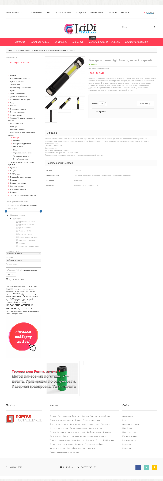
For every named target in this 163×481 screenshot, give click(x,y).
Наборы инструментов (22, 143)
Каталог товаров (24, 50)
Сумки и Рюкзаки (17, 81)
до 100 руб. (27, 299)
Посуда (13, 75)
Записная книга (30, 296)
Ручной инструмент (20, 159)
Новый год (24, 291)
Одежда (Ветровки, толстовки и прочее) (67, 431)
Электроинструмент (21, 156)
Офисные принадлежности (20, 87)
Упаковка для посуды (25, 239)
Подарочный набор (13, 302)
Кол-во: (95, 103)
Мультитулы (18, 146)
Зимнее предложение (13, 296)
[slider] (6, 211)
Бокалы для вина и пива (26, 236)
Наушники (21, 308)
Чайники (20, 243)
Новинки (13, 192)
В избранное (101, 111)
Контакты (125, 12)
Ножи (15, 149)
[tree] (23, 231)
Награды (13, 180)
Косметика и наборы (18, 129)
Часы (12, 102)
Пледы (13, 171)
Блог (49, 12)
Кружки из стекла (23, 233)
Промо (13, 90)
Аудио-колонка (16, 311)
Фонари (16, 137)
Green (24, 302)
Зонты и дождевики (17, 93)
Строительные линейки (22, 152)
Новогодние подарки (18, 109)
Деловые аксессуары (18, 96)
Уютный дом (15, 84)
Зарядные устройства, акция (24, 288)
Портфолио (81, 12)
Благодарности (129, 439)
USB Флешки (15, 173)
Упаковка (13, 105)
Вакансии (113, 12)
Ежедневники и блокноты (20, 78)
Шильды (13, 126)
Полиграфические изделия (20, 177)
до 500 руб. (13, 298)
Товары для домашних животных (23, 195)
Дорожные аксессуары (29, 293)
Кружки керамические (25, 221)
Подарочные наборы (18, 183)
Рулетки (16, 140)
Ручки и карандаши (17, 112)
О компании (37, 12)
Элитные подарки (17, 186)
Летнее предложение (14, 313)
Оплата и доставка (63, 12)
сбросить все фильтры (28, 205)
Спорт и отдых (16, 115)
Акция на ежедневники (31, 311)
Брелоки (13, 167)
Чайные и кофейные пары (27, 246)
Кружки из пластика (24, 224)
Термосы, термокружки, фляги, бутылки (67, 439)
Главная (12, 50)
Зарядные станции (12, 291)
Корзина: (149, 12)
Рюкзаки (16, 293)
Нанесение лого (97, 12)
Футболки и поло (16, 123)
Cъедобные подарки (18, 189)
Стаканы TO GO (23, 230)
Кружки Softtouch (23, 227)
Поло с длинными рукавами (15, 286)
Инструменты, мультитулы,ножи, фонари (50, 50)
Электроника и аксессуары (20, 99)
